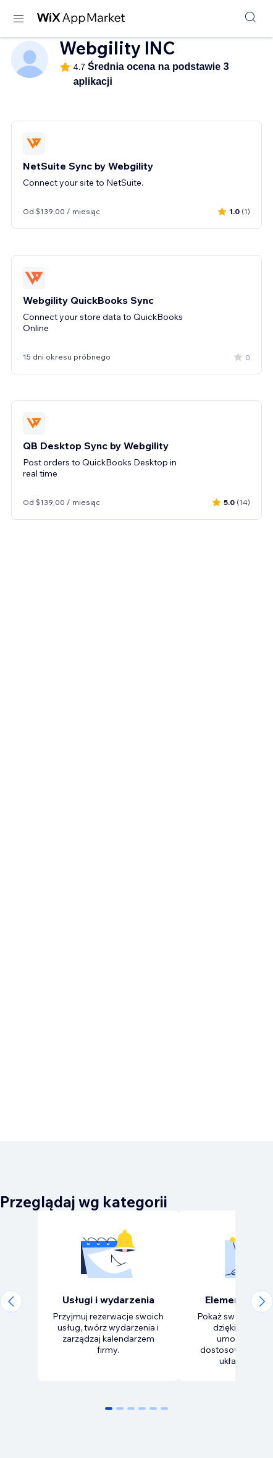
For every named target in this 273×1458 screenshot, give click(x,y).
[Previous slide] (11, 1301)
